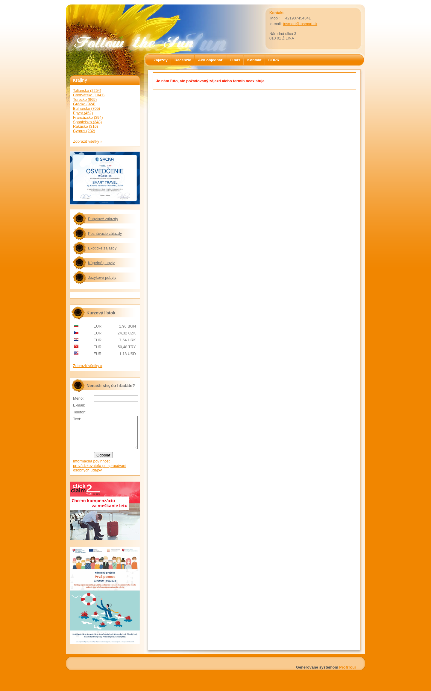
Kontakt (254, 60)
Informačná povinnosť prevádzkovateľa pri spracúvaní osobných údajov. (99, 472)
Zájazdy (161, 60)
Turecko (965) (85, 99)
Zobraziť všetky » (87, 141)
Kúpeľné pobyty (101, 263)
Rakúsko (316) (85, 126)
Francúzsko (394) (88, 117)
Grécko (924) (84, 104)
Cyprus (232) (84, 131)
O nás (235, 60)
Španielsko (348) (87, 122)
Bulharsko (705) (86, 108)
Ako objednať (210, 60)
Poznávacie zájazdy (105, 233)
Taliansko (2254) (87, 90)
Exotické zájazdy (102, 248)
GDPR (274, 60)
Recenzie (182, 60)
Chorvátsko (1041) (88, 95)
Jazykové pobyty (102, 277)
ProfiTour (347, 673)
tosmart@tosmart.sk (300, 24)
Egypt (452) (83, 113)
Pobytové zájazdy (103, 219)
